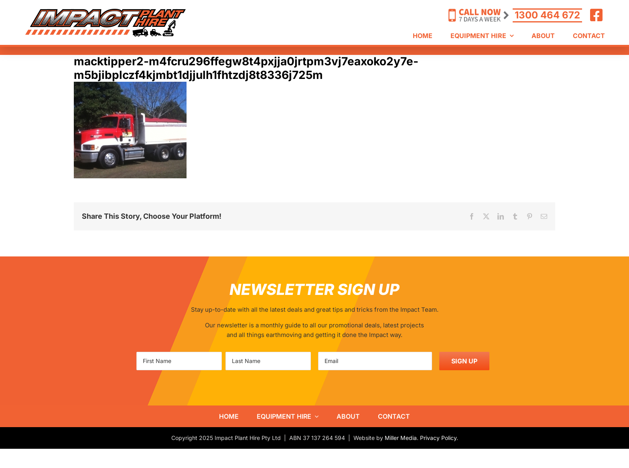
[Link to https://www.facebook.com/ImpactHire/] (596, 15)
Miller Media (401, 437)
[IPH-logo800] (105, 12)
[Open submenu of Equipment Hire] (315, 416)
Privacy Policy (438, 437)
